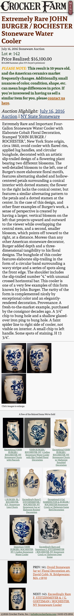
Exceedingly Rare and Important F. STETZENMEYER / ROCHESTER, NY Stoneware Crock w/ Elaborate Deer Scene (49, 551)
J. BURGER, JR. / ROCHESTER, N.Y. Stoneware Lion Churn (12, 503)
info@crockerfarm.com (43, 614)
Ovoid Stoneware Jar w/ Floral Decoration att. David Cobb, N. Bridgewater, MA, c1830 (51, 572)
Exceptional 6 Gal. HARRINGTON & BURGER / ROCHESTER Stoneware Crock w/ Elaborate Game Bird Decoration (56, 504)
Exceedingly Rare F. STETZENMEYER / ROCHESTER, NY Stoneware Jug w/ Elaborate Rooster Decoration (31, 505)
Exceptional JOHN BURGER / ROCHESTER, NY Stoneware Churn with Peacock (13, 454)
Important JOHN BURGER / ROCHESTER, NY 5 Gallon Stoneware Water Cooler (21, 550)
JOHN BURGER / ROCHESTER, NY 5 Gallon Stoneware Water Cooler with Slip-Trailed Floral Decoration (37, 454)
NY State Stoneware (40, 116)
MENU (70, 8)
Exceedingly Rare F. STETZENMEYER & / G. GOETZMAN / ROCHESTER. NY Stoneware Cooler (52, 599)
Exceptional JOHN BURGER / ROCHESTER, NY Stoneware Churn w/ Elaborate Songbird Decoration (61, 457)
